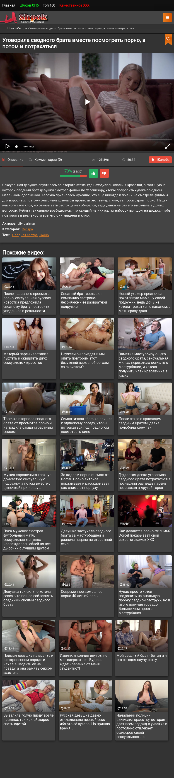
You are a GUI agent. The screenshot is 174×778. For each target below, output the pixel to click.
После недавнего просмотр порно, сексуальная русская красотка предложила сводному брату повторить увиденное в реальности (27, 302)
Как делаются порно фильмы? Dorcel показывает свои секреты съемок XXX (145, 535)
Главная (8, 5)
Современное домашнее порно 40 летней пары (81, 593)
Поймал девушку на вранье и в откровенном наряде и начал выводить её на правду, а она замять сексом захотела (28, 664)
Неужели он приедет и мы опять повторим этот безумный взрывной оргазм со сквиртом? (85, 360)
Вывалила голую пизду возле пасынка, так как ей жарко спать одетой (28, 719)
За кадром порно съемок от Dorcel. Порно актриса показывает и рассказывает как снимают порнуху (85, 481)
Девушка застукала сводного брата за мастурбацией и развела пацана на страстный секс (86, 537)
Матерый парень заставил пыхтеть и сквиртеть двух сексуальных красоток (25, 358)
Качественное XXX (74, 5)
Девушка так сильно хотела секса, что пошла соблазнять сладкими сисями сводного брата (28, 598)
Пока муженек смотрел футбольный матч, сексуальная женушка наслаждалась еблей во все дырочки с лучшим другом (27, 539)
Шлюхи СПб (29, 5)
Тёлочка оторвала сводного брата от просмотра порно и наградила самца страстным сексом (28, 425)
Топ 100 (49, 5)
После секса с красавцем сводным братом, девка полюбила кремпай (140, 423)
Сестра (27, 229)
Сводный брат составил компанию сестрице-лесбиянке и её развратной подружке (84, 300)
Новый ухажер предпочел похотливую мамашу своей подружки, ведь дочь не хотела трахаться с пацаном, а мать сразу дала (145, 302)
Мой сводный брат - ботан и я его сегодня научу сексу (141, 657)
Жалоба (160, 160)
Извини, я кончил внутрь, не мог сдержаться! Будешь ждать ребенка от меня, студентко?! (83, 662)
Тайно (44, 235)
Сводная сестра (25, 235)
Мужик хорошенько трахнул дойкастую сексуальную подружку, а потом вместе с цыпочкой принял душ (27, 481)
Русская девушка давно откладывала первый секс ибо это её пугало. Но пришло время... (85, 721)
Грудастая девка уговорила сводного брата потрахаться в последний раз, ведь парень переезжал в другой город (145, 481)
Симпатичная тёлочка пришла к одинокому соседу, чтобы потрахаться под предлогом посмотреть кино (87, 425)
